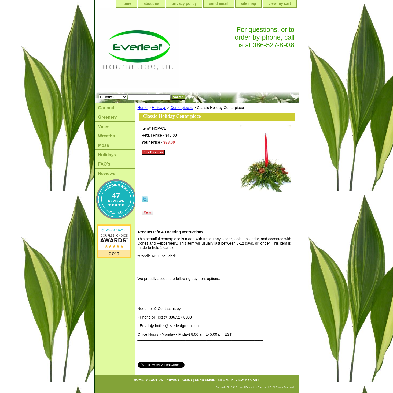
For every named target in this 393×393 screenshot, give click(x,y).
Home (143, 108)
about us (151, 3)
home (126, 3)
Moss (103, 145)
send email (218, 3)
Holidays (159, 108)
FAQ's (104, 164)
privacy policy (184, 3)
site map (248, 3)
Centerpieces (182, 108)
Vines (103, 126)
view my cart (279, 3)
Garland (106, 108)
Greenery (107, 117)
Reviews (106, 173)
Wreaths (106, 136)
